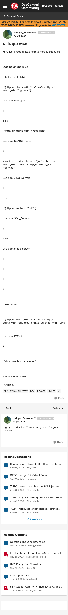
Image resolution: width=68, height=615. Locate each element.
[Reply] (59, 398)
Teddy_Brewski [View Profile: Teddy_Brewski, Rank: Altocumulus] (35, 545)
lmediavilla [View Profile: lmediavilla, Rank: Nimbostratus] (32, 579)
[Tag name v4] (59, 391)
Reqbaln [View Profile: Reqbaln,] (31, 479)
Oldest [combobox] (58, 408)
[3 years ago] (17, 579)
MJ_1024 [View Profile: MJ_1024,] (31, 467)
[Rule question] (19, 422)
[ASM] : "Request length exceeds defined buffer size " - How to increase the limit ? (34, 508)
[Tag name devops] (41, 391)
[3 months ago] (17, 467)
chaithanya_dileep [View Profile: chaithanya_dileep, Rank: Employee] (36, 556)
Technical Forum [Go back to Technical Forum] (13, 16)
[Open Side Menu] (5, 6)
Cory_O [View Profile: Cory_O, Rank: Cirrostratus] (31, 568)
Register (47, 6)
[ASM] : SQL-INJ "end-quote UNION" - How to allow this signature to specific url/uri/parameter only (36, 497)
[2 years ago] (17, 556)
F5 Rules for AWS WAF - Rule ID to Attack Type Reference (35, 586)
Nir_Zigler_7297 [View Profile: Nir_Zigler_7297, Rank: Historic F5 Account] (34, 590)
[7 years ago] (16, 590)
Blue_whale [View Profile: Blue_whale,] (33, 490)
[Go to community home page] (25, 6)
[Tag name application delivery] (15, 391)
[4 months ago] (17, 545)
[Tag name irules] (51, 391)
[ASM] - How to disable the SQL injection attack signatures (34, 486)
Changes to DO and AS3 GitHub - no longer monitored (36, 464)
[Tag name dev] (32, 391)
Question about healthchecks (27, 541)
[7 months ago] (17, 568)
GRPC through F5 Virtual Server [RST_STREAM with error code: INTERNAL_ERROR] (29, 475)
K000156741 (58, 25)
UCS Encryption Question (25, 564)
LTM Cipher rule (19, 575)
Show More (34, 519)
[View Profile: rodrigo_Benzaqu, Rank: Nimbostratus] (7, 34)
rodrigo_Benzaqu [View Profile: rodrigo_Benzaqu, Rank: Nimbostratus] (24, 32)
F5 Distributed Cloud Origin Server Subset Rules (35, 553)
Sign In (59, 6)
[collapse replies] (34, 415)
